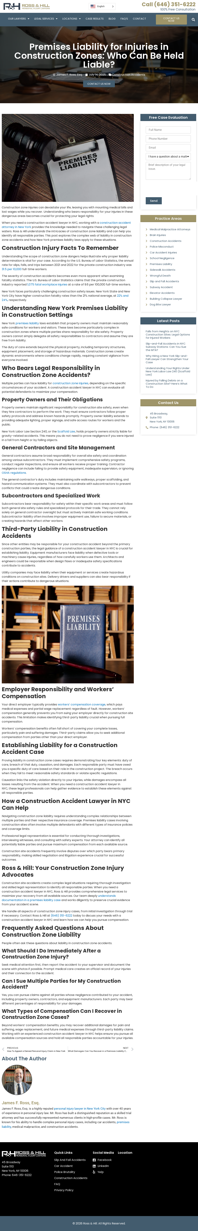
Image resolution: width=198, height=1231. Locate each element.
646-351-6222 (22, 1175)
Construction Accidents (128, 75)
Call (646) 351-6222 (169, 4)
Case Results (95, 18)
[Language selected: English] (102, 6)
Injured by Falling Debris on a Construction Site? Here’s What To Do (166, 384)
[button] (193, 20)
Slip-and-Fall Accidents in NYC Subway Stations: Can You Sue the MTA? (166, 347)
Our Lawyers (18, 19)
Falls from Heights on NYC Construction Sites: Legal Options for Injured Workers (168, 335)
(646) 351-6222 (61, 916)
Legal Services (45, 19)
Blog (112, 18)
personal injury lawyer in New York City (80, 1108)
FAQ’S (124, 18)
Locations (71, 19)
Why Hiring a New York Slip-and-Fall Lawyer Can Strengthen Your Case (167, 360)
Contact (139, 18)
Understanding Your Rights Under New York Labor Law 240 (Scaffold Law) (168, 372)
